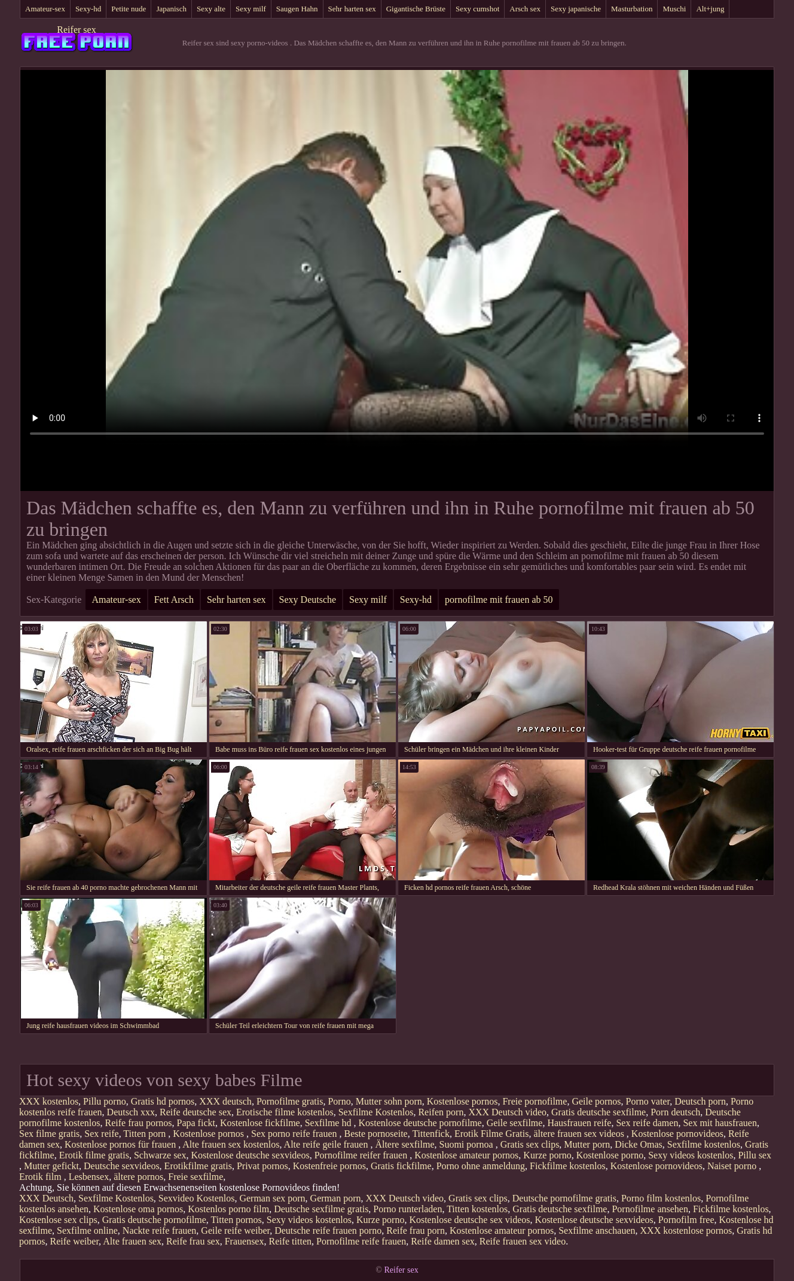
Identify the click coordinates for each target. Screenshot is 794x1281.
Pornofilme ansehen (650, 1209)
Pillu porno (104, 1101)
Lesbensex (89, 1177)
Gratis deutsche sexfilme (598, 1112)
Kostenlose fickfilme (260, 1123)
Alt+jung (710, 8)
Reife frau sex (193, 1241)
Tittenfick (431, 1133)
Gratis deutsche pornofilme (154, 1220)
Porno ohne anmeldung (480, 1166)
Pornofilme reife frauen (361, 1241)
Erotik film (41, 1177)
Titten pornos (236, 1220)
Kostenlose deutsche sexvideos (250, 1155)
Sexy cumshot (477, 8)
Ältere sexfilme (404, 1144)
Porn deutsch (675, 1112)
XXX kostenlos (48, 1101)
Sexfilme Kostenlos (376, 1112)
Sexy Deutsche (308, 599)
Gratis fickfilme (401, 1166)
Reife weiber (74, 1241)
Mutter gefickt (51, 1166)
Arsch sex (524, 8)
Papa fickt (196, 1123)
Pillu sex (754, 1155)
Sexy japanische (576, 8)
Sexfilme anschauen (596, 1230)
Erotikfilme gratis (198, 1166)
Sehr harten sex (352, 8)
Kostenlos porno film (228, 1209)
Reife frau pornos (138, 1123)
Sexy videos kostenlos (690, 1155)
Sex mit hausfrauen (720, 1123)
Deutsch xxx (131, 1112)
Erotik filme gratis (94, 1155)
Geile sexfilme (515, 1123)
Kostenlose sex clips (58, 1220)
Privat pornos (262, 1166)
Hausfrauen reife (579, 1123)
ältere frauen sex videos (579, 1133)
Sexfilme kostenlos (703, 1144)
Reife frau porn (415, 1230)
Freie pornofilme (534, 1101)
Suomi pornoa (467, 1144)
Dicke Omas (638, 1144)
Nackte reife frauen (159, 1230)
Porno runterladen (407, 1209)
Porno (339, 1101)
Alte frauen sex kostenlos (230, 1144)
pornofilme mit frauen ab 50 (498, 599)
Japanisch (171, 8)
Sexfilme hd (329, 1123)
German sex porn (272, 1198)
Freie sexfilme (195, 1177)
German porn (335, 1198)
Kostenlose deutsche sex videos (469, 1220)
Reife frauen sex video (523, 1241)
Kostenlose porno (609, 1155)
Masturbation (631, 8)
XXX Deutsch (46, 1198)
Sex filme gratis (49, 1133)
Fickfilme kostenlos (568, 1166)
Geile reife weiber (235, 1230)
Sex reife (101, 1133)
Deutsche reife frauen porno (327, 1230)
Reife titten (290, 1241)
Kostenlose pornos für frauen (121, 1144)
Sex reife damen (647, 1123)
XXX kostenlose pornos (686, 1230)
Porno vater (648, 1101)
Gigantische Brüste (415, 8)
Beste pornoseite (375, 1133)
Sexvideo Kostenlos (196, 1198)
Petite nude (128, 8)
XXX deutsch (225, 1101)
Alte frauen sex (132, 1241)
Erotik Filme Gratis (491, 1133)
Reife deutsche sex (195, 1112)
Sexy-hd (88, 8)
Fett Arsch (174, 599)
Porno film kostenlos (661, 1198)
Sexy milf (251, 8)
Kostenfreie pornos (329, 1166)
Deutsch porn (700, 1101)
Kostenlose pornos (462, 1101)
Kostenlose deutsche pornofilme (419, 1123)
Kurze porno (547, 1155)
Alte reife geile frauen (327, 1144)
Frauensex (244, 1241)
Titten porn (145, 1133)
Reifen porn (440, 1112)
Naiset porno (733, 1166)
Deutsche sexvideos (122, 1166)
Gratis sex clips (530, 1144)
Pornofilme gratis (289, 1101)
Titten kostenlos (477, 1209)
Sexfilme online (87, 1230)
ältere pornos (138, 1177)
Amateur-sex (45, 8)
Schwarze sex (160, 1155)
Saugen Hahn (297, 8)
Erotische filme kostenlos (285, 1112)
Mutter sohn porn (389, 1101)
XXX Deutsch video (507, 1112)
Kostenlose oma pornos (138, 1209)
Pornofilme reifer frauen (362, 1155)
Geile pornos (596, 1101)
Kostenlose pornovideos (677, 1133)
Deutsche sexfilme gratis (321, 1209)
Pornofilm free (686, 1220)
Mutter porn (587, 1144)
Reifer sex (76, 30)
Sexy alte (211, 8)
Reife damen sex (443, 1241)
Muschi (674, 8)
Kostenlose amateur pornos (466, 1155)
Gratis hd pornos (163, 1101)
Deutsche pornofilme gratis (564, 1198)
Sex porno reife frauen (295, 1133)
